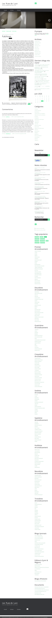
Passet (36, 192)
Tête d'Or (36, 403)
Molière (36, 414)
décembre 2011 (37, 45)
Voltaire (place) (37, 183)
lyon (18, 104)
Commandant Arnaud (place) (40, 339)
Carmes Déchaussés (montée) (40, 197)
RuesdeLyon (8, 133)
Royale (36, 254)
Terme (36, 252)
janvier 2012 (37, 44)
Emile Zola (37, 318)
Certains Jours (37, 540)
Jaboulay (36, 422)
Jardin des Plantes (38, 274)
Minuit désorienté (38, 78)
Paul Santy (37, 459)
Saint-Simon (37, 482)
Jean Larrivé (37, 523)
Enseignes (37, 117)
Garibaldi (36, 411)
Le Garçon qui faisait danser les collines (42, 88)
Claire (36, 488)
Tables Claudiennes (38, 267)
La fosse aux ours (38, 571)
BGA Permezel (37, 565)
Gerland (36, 426)
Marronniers (37, 315)
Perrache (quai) (37, 309)
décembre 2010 (37, 51)
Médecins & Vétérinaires (39, 128)
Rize (35, 508)
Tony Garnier (37, 451)
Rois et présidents (38, 135)
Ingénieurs (37, 122)
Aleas (36, 570)
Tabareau (36, 329)
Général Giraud (37, 283)
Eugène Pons (37, 350)
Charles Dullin (37, 314)
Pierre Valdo (37, 367)
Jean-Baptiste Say (38, 273)
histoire (41, 236)
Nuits (36, 338)
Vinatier (36, 505)
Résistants (37, 134)
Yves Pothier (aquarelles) (39, 551)
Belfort (36, 345)
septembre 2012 (38, 42)
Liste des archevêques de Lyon (40, 591)
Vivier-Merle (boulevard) (39, 526)
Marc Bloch (37, 438)
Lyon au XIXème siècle (39, 537)
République (37, 291)
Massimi (36, 453)
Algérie (36, 255)
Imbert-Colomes (38, 251)
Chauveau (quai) (38, 475)
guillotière (37, 242)
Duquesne (37, 397)
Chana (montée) (38, 368)
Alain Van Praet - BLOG (39, 77)
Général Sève (37, 257)
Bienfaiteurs (37, 112)
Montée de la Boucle (38, 335)
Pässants (36, 435)
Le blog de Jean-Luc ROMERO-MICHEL (40, 84)
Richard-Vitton (37, 522)
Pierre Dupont (37, 280)
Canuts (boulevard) (38, 348)
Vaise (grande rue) (38, 485)
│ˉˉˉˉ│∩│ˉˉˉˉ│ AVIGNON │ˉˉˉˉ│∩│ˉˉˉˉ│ (42, 87)
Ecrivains (36, 116)
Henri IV (36, 294)
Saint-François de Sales (39, 312)
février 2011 (37, 48)
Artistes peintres (38, 110)
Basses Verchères (38, 361)
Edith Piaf (36, 493)
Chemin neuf (37, 385)
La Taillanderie (37, 568)
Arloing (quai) (37, 484)
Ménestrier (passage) (39, 268)
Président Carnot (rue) (39, 299)
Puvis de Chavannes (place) (40, 408)
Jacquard (36, 332)
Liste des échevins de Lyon (40, 588)
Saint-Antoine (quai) (38, 293)
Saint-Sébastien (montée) (39, 265)
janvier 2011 (37, 50)
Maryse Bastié (37, 464)
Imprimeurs (37, 120)
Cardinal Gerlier (38, 358)
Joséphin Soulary (38, 341)
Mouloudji (36, 491)
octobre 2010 (37, 54)
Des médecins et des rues (39, 594)
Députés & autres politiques (21, 103)
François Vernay (38, 379)
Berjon (36, 490)
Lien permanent (6, 103)
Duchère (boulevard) (38, 494)
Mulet (36, 262)
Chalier (36, 465)
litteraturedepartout (44, 65)
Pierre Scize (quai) (38, 479)
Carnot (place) (37, 297)
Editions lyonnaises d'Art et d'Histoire (42, 567)
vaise (47, 240)
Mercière (36, 296)
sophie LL (8, 116)
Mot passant (37, 573)
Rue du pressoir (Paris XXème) (40, 580)
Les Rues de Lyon (10, 3)
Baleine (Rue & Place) (39, 359)
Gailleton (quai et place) (39, 316)
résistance (43, 242)
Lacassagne (37, 527)
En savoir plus (45, 617)
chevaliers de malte (22, 104)
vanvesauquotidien (38, 72)
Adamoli (36, 279)
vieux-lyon (42, 238)
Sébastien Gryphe (38, 432)
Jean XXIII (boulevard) (39, 458)
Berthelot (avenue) (38, 425)
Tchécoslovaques (38, 207)
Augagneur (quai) (38, 525)
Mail (35, 344)
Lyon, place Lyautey (38, 535)
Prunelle (36, 276)
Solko (36, 541)
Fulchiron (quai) (38, 365)
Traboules (37, 574)
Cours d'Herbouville (38, 336)
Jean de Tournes (38, 305)
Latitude (44, 78)
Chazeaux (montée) (38, 374)
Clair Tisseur (14, 31)
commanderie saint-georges (11, 104)
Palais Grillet (37, 302)
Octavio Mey (37, 362)
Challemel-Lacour (38, 429)
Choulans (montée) (38, 377)
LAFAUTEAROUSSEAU (39, 69)
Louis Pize (36, 347)
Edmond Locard (38, 380)
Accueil (5, 10)
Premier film (37, 455)
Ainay (36, 308)
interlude (36, 123)
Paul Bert (3, 31)
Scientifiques (37, 137)
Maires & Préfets (38, 125)
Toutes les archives (38, 56)
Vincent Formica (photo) (39, 556)
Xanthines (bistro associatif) (40, 542)
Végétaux (36, 140)
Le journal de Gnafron (39, 538)
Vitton (36, 412)
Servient (36, 517)
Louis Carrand (37, 383)
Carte (37, 144)
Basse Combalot (38, 433)
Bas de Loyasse (37, 371)
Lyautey (36, 409)
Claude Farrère (37, 519)
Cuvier (36, 396)
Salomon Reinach (38, 439)
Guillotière (37, 423)
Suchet (36, 300)
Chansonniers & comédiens (40, 113)
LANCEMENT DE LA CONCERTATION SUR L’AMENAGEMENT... (42, 71)
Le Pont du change (38, 564)
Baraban (36, 510)
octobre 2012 (37, 41)
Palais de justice (38, 373)
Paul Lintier (37, 319)
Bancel (36, 502)
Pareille (36, 261)
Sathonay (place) (38, 271)
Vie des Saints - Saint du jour (43, 81)
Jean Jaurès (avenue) (38, 431)
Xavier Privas (37, 449)
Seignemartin (37, 202)
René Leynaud (37, 282)
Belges (36, 405)
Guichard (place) (38, 520)
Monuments (37, 131)
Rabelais (36, 511)
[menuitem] (5, 10)
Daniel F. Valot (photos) (39, 548)
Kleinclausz (37, 456)
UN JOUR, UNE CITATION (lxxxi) (41, 76)
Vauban (36, 400)
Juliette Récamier (38, 406)
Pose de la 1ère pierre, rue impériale (41, 586)
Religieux (36, 132)
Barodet (36, 334)
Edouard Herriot (38, 178)
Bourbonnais (37, 481)
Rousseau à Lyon (38, 592)
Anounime (37, 86)
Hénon (36, 168)
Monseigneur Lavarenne (39, 382)
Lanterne (36, 258)
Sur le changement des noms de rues (42, 589)
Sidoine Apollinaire (38, 476)
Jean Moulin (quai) (38, 259)
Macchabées (37, 364)
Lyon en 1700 (37, 554)
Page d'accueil (8, 31)
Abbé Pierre (37, 487)
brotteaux (37, 238)
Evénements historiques (39, 119)
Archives (11, 10)
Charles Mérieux (38, 436)
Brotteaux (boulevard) (39, 402)
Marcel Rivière (37, 173)
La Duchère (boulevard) (39, 187)
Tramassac (37, 370)
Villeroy (36, 514)
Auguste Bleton (38, 342)
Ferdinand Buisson (38, 504)
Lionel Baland (44, 75)
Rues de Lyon (37, 547)
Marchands (37, 126)
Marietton (36, 478)
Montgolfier (37, 399)
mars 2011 (37, 47)
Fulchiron (6, 36)
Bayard (36, 306)
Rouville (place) (37, 264)
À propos (19, 10)
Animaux (36, 109)
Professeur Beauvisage (39, 461)
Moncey (36, 507)
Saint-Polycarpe (38, 277)
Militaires (36, 129)
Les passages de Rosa (39, 544)
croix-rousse (42, 240)
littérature (37, 240)
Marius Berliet (37, 452)
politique (36, 236)
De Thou (36, 270)
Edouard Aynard (38, 516)
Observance (37, 376)
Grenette (36, 303)
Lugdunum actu (38, 553)
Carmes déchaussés (38, 386)
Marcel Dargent (38, 462)
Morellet (36, 394)
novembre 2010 (38, 53)
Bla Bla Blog (38, 89)
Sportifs (36, 138)
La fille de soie (37, 545)
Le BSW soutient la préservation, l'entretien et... (41, 74)
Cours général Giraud (39, 212)
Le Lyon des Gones (38, 550)
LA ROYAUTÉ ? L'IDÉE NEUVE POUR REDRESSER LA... (41, 68)
